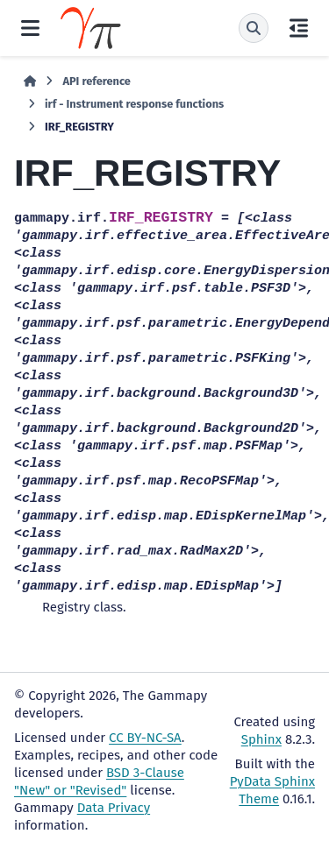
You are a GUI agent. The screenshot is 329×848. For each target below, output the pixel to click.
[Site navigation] (30, 28)
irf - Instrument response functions (134, 103)
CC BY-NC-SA (145, 738)
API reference (96, 81)
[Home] (30, 81)
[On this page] (299, 28)
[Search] (253, 28)
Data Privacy (113, 808)
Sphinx (261, 739)
